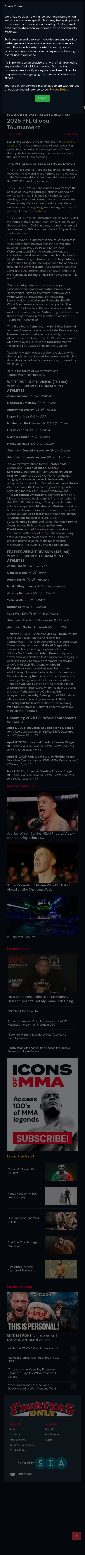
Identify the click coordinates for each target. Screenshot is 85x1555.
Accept (42, 98)
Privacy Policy (59, 89)
